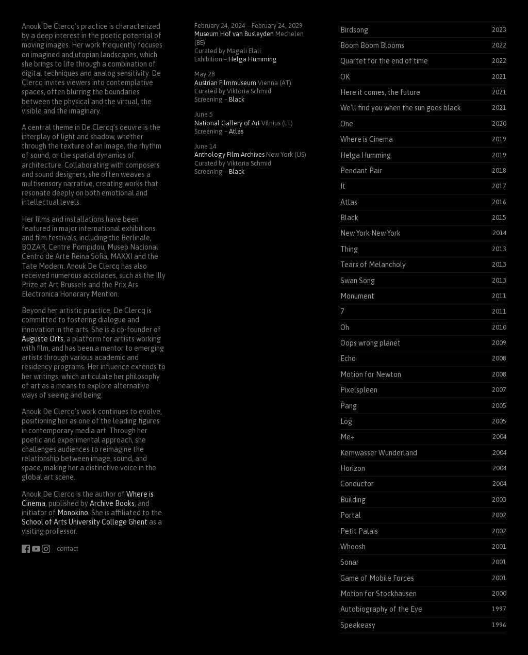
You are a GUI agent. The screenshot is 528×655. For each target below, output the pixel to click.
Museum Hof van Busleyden (234, 34)
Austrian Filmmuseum (225, 83)
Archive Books (112, 503)
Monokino (72, 513)
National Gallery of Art (227, 123)
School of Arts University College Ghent (84, 522)
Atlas (236, 131)
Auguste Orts (42, 339)
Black (236, 99)
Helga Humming (252, 59)
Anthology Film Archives (229, 154)
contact (67, 548)
